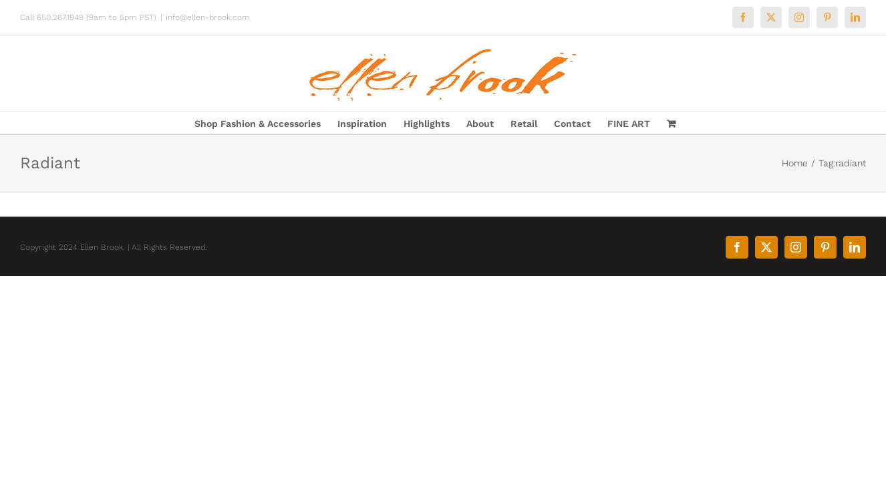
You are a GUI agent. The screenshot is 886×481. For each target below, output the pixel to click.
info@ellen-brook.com (208, 17)
